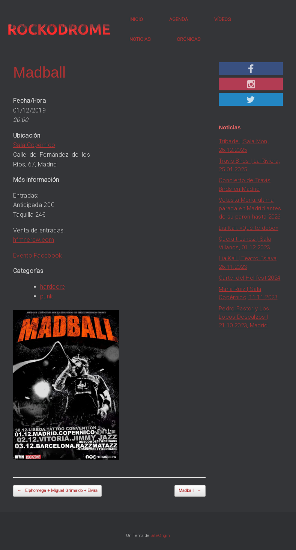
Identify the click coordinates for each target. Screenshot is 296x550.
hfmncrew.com (33, 239)
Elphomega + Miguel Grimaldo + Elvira (57, 491)
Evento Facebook (37, 255)
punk (46, 296)
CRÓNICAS (188, 39)
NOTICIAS (139, 39)
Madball (190, 491)
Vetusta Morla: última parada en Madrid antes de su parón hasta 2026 (250, 208)
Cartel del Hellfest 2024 (249, 277)
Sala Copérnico (34, 144)
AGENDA (178, 19)
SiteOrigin (160, 535)
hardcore (52, 286)
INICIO (136, 19)
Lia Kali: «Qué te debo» (248, 228)
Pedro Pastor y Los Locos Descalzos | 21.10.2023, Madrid (244, 317)
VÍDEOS (222, 19)
